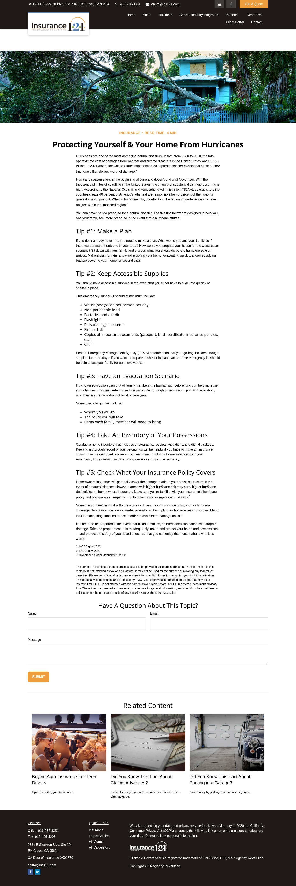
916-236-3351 (127, 4)
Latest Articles (99, 836)
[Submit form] (38, 677)
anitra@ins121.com (163, 4)
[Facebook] (231, 4)
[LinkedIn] (219, 4)
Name (32, 613)
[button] (131, 15)
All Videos (96, 841)
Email (154, 613)
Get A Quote (254, 4)
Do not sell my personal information (171, 835)
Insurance (96, 830)
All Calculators (99, 847)
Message (34, 640)
